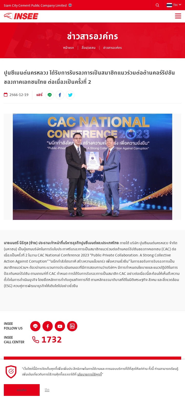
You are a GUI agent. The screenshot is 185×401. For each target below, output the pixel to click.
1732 (47, 340)
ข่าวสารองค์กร (112, 47)
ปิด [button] (47, 390)
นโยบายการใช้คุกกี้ (89, 374)
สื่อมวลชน (88, 47)
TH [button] (171, 5)
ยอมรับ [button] (22, 390)
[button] (157, 5)
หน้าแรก (68, 47)
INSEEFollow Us (13, 326)
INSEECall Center (14, 340)
